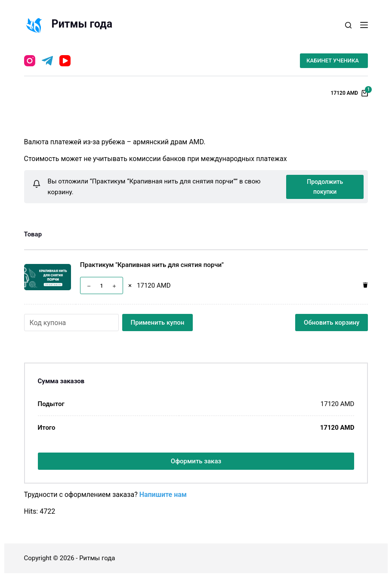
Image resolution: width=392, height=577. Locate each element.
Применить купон (158, 322)
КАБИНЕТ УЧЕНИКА (332, 60)
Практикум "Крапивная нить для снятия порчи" (152, 265)
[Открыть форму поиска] (348, 25)
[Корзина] (349, 93)
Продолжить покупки (325, 186)
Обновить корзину (331, 322)
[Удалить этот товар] (363, 285)
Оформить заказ (196, 461)
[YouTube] (65, 60)
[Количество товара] (101, 285)
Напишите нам (163, 494)
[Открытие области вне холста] (364, 25)
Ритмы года (82, 24)
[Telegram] (47, 60)
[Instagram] (29, 60)
